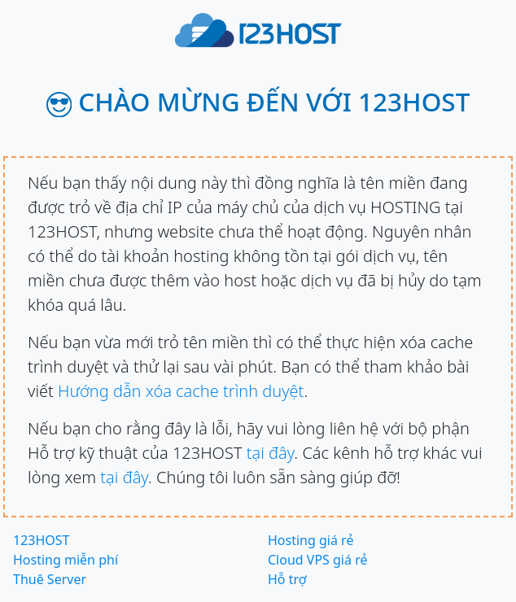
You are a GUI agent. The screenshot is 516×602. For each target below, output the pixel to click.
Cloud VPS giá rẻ (317, 560)
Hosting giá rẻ (310, 540)
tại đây (271, 453)
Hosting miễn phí (65, 560)
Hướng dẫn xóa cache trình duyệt (181, 391)
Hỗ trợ (287, 579)
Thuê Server (49, 579)
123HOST (41, 540)
